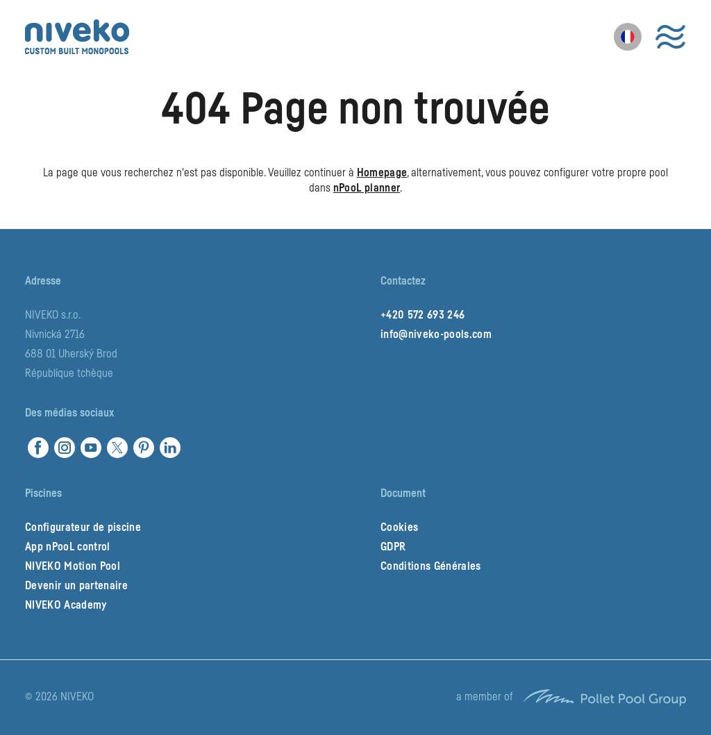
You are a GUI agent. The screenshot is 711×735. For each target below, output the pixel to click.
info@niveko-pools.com (436, 334)
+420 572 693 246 (422, 315)
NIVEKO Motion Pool (72, 566)
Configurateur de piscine (83, 527)
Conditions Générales (430, 566)
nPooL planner (366, 188)
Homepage (382, 172)
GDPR (392, 546)
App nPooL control (67, 546)
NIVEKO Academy (66, 605)
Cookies (399, 527)
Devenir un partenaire (76, 585)
